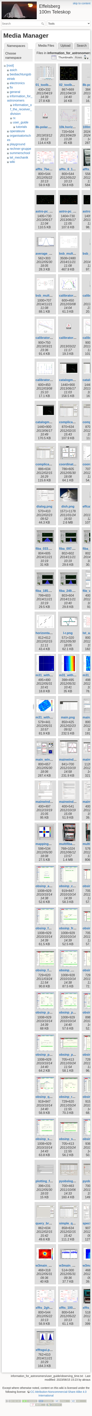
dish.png (67, 506)
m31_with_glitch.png (51, 675)
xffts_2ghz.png (47, 1307)
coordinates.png (71, 464)
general (15, 92)
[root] (10, 65)
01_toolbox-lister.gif (50, 85)
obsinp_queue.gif (48, 1096)
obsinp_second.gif (49, 1139)
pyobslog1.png (70, 1181)
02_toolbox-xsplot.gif (74, 85)
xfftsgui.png (45, 1350)
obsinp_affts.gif (47, 886)
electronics (17, 83)
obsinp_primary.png (74, 1054)
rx (14, 118)
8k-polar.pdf (44, 127)
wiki (12, 161)
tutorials (21, 126)
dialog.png (44, 506)
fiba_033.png (45, 548)
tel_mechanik (19, 157)
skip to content (81, 3)
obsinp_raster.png (72, 1096)
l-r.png (68, 633)
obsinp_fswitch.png (50, 970)
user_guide (20, 122)
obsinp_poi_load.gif (73, 1012)
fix (11, 87)
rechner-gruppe (20, 148)
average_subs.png (49, 253)
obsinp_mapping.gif (74, 970)
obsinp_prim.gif (47, 1054)
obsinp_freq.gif (70, 928)
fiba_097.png (68, 548)
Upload (66, 45)
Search (43, 23)
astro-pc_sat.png (71, 211)
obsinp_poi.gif (46, 1012)
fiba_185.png (45, 590)
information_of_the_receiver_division (21, 109)
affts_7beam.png (48, 169)
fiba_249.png (68, 590)
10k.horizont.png (71, 127)
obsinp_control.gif (72, 886)
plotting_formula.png (51, 1181)
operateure (17, 131)
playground (17, 144)
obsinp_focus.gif (48, 928)
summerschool (20, 153)
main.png (68, 717)
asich (13, 70)
